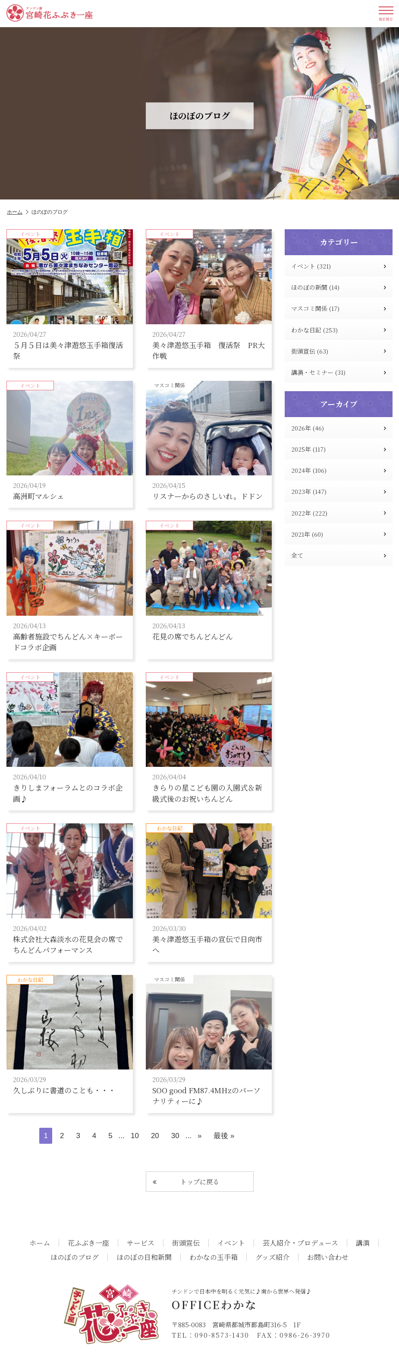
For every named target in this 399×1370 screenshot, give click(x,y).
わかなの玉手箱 (213, 1257)
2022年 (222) (338, 513)
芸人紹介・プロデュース (300, 1243)
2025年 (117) (338, 449)
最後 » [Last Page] (224, 1136)
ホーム (17, 212)
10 (135, 1136)
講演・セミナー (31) (338, 372)
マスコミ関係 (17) (338, 308)
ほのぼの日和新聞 (144, 1257)
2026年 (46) (338, 428)
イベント (231, 1243)
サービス (140, 1243)
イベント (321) (338, 266)
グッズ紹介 (272, 1257)
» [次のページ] (199, 1136)
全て (338, 555)
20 (155, 1136)
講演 (363, 1243)
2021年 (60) (338, 534)
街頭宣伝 (186, 1243)
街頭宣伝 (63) (338, 351)
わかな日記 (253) (338, 330)
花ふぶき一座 (88, 1243)
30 (175, 1136)
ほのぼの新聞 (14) (338, 287)
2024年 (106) (338, 470)
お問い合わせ (328, 1257)
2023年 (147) (338, 491)
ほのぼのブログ (74, 1257)
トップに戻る (186, 1181)
